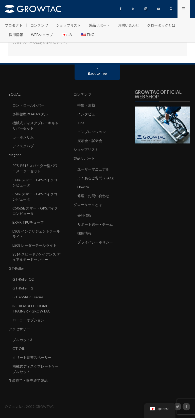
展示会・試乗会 (89, 140)
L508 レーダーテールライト (34, 245)
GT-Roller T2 (22, 288)
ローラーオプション (28, 320)
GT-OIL (18, 348)
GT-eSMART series (28, 297)
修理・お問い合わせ (93, 196)
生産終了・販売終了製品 (28, 380)
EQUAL (15, 94)
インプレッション (91, 132)
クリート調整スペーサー (31, 357)
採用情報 (16, 34)
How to (83, 187)
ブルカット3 (22, 340)
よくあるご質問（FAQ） (96, 178)
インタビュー (88, 114)
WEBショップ (42, 34)
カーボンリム (23, 137)
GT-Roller (16, 268)
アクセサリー (19, 329)
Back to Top (97, 73)
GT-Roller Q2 (23, 279)
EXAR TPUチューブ (28, 222)
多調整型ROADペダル (30, 114)
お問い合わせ (128, 25)
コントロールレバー (28, 105)
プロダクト (14, 25)
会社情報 (84, 215)
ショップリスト (68, 25)
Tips (80, 123)
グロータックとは (161, 25)
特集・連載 (86, 105)
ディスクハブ (23, 146)
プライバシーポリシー (95, 242)
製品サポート (99, 25)
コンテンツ (39, 25)
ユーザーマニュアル (93, 169)
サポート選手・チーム (95, 224)
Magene (15, 155)
